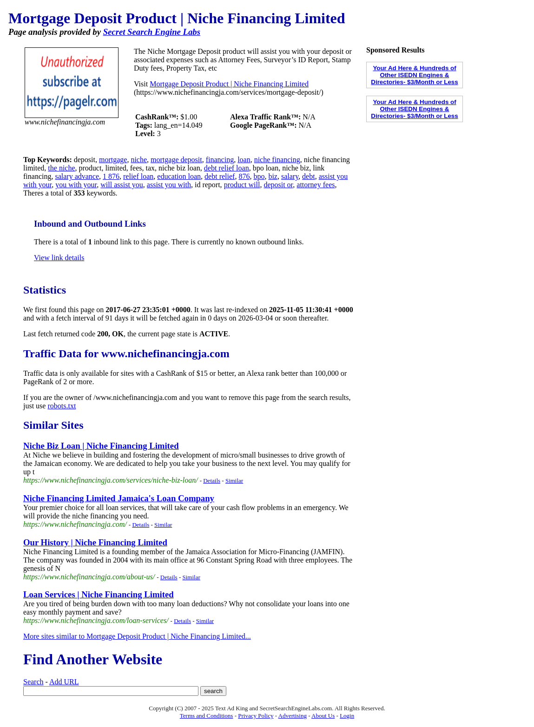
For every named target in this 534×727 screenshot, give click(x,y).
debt (308, 176)
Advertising (292, 715)
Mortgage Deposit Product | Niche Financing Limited (229, 84)
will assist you (121, 185)
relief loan (138, 176)
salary (289, 176)
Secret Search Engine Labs (151, 32)
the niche (61, 168)
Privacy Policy (255, 715)
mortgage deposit (176, 160)
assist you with (169, 185)
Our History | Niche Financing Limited (95, 542)
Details (211, 480)
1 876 (111, 176)
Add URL (64, 682)
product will (242, 185)
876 (244, 176)
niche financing (277, 160)
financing (220, 160)
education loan (179, 176)
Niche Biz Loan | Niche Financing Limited (101, 446)
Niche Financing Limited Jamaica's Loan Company (118, 498)
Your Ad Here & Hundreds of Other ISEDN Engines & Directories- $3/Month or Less (414, 75)
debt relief (219, 176)
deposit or (278, 185)
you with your (76, 185)
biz (272, 176)
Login (347, 715)
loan (244, 160)
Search (33, 682)
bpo (258, 176)
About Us (323, 715)
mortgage (113, 160)
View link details (59, 258)
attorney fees (316, 185)
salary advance (77, 176)
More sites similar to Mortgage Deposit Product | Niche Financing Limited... (137, 636)
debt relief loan (226, 168)
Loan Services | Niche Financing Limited (98, 594)
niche (139, 160)
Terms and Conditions (206, 715)
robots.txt (61, 406)
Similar (234, 480)
